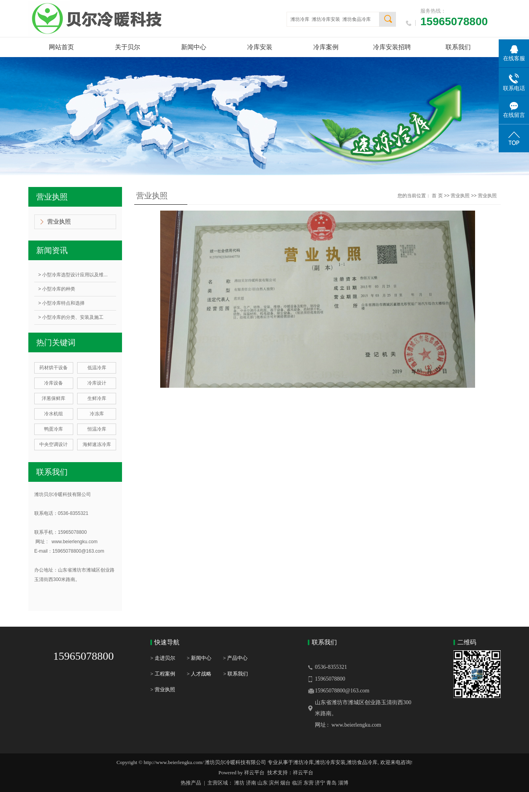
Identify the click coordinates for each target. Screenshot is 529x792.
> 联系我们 (235, 674)
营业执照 (59, 221)
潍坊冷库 (299, 19)
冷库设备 (53, 383)
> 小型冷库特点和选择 (61, 303)
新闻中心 (193, 47)
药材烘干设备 (53, 367)
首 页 (437, 195)
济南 (251, 783)
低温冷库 (96, 367)
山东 (262, 783)
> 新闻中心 (205, 658)
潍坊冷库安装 (326, 19)
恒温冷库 (96, 429)
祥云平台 (254, 772)
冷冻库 (97, 413)
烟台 (285, 783)
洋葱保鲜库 (53, 398)
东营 (308, 783)
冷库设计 (96, 383)
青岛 (331, 783)
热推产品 (191, 783)
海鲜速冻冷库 (97, 444)
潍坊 (239, 783)
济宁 (320, 783)
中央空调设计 (53, 444)
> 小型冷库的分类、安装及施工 (71, 317)
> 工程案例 (162, 674)
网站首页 (61, 47)
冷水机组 (53, 413)
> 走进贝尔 (162, 658)
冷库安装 (259, 47)
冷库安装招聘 (392, 47)
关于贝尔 (127, 47)
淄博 (343, 783)
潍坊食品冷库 (356, 19)
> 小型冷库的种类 (56, 289)
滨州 (274, 783)
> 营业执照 (162, 689)
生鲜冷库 (96, 398)
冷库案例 (325, 47)
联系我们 (458, 47)
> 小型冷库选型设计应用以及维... (72, 275)
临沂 (297, 783)
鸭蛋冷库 (53, 429)
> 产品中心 (235, 658)
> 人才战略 (199, 674)
